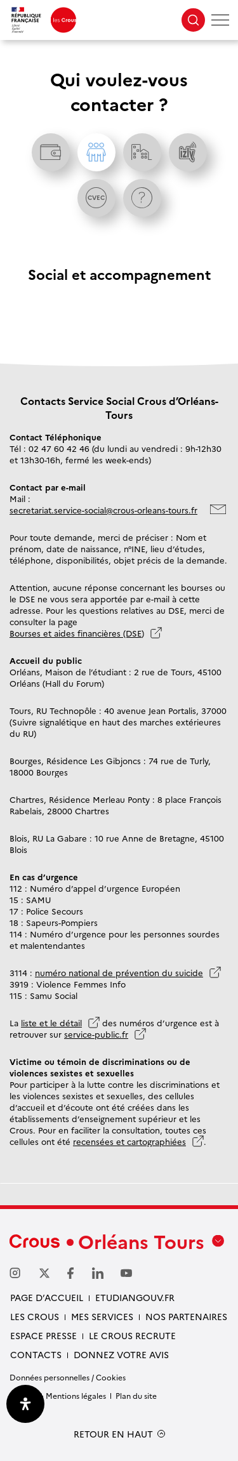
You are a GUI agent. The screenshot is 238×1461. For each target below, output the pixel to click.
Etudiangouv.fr (135, 1297)
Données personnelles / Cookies (68, 1377)
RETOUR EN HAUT (113, 1434)
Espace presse (43, 1335)
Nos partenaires (186, 1316)
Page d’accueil (46, 1297)
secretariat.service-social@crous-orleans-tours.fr (103, 509)
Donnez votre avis (121, 1354)
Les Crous (34, 1316)
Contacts (36, 1354)
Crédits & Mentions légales (58, 1395)
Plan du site (136, 1395)
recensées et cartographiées (129, 1141)
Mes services (102, 1316)
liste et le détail (51, 1022)
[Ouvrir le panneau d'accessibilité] (25, 1404)
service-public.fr (96, 1034)
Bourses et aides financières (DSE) (77, 632)
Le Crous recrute (132, 1335)
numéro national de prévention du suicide (119, 972)
